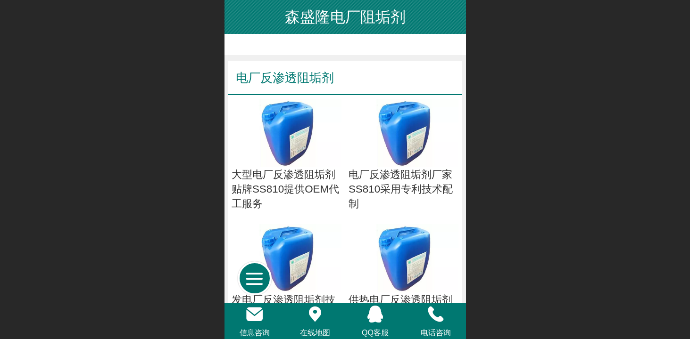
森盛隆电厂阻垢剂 (345, 16)
